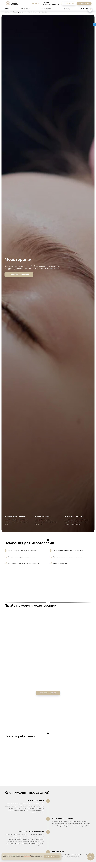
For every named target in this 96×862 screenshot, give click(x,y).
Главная (7, 12)
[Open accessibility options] (94, 24)
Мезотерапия (41, 12)
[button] (18, 274)
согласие (14, 855)
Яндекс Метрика (27, 856)
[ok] (39, 3)
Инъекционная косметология (23, 12)
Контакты (66, 8)
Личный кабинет (86, 8)
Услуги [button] (6, 8)
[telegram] (36, 3)
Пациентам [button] (25, 8)
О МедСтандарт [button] (46, 8)
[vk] (33, 3)
